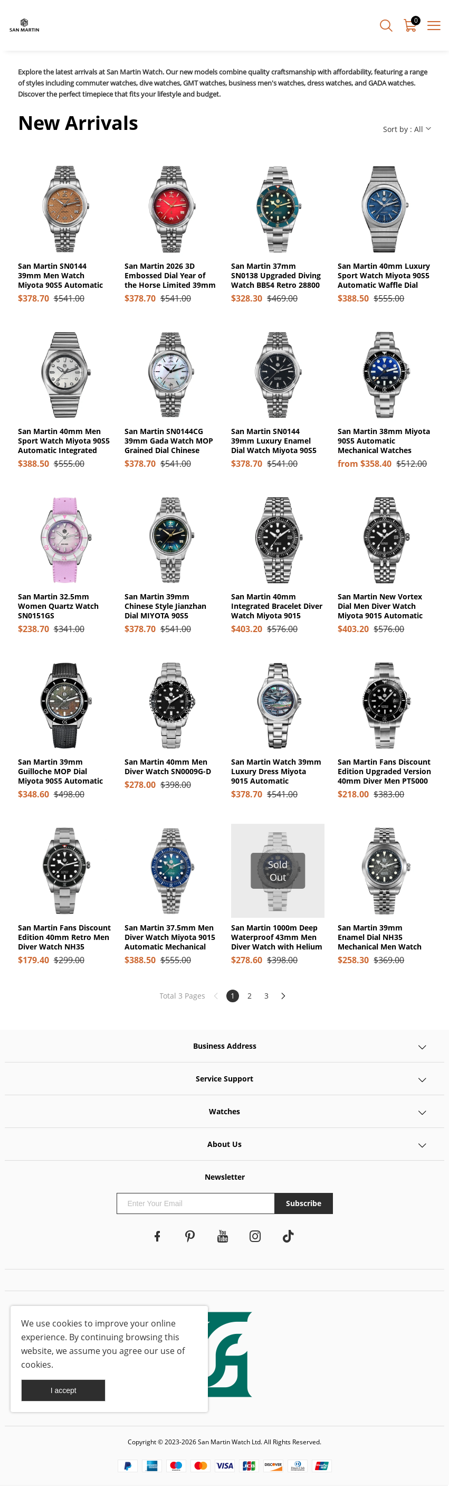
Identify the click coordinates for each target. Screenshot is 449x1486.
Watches (224, 1111)
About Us (224, 1144)
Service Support (224, 1079)
